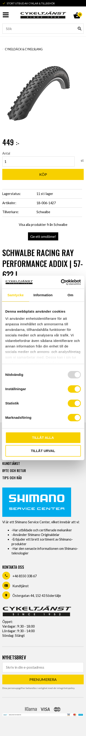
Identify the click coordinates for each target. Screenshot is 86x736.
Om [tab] (70, 295)
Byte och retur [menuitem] (14, 470)
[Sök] (79, 28)
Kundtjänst (20, 586)
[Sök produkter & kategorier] (43, 29)
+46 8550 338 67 (24, 576)
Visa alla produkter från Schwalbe (43, 225)
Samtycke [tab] (15, 295)
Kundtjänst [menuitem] (11, 463)
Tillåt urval (43, 451)
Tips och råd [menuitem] (12, 477)
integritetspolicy (65, 688)
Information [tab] (43, 295)
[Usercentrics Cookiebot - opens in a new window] (61, 282)
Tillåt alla (43, 438)
